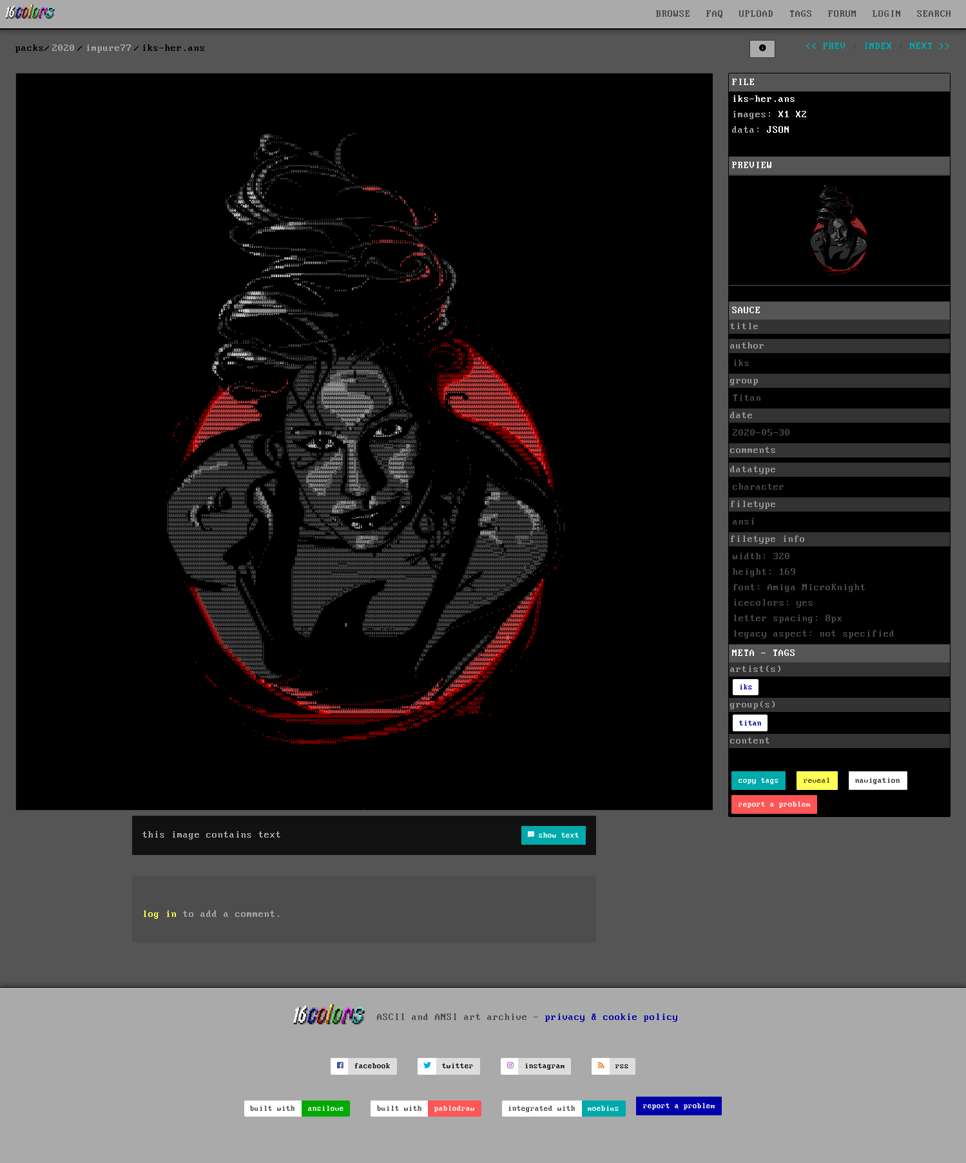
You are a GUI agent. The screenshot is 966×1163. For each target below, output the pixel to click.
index (878, 46)
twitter (458, 1066)
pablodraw (454, 1108)
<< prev (826, 46)
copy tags (759, 780)
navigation (877, 780)
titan (750, 723)
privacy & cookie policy (612, 1017)
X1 (784, 115)
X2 (801, 115)
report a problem (775, 804)
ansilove (326, 1108)
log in (159, 914)
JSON (778, 130)
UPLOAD (756, 14)
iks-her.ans (764, 99)
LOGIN (887, 14)
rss (622, 1066)
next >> (930, 46)
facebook (372, 1066)
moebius (603, 1108)
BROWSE (673, 14)
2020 (63, 48)
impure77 (109, 48)
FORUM (842, 14)
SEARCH (934, 14)
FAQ (715, 14)
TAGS (801, 14)
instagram (545, 1066)
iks (746, 687)
